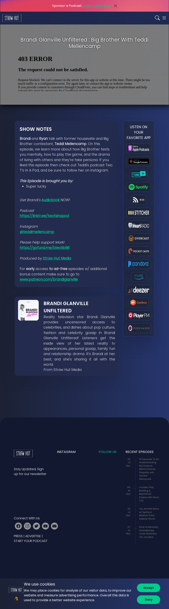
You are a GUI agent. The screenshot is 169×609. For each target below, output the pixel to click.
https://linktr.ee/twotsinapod (44, 215)
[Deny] (148, 599)
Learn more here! (97, 5)
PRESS (18, 536)
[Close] (115, 5)
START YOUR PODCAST (31, 541)
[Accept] (148, 588)
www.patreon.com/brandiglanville (49, 279)
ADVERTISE (33, 536)
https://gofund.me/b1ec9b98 (45, 247)
